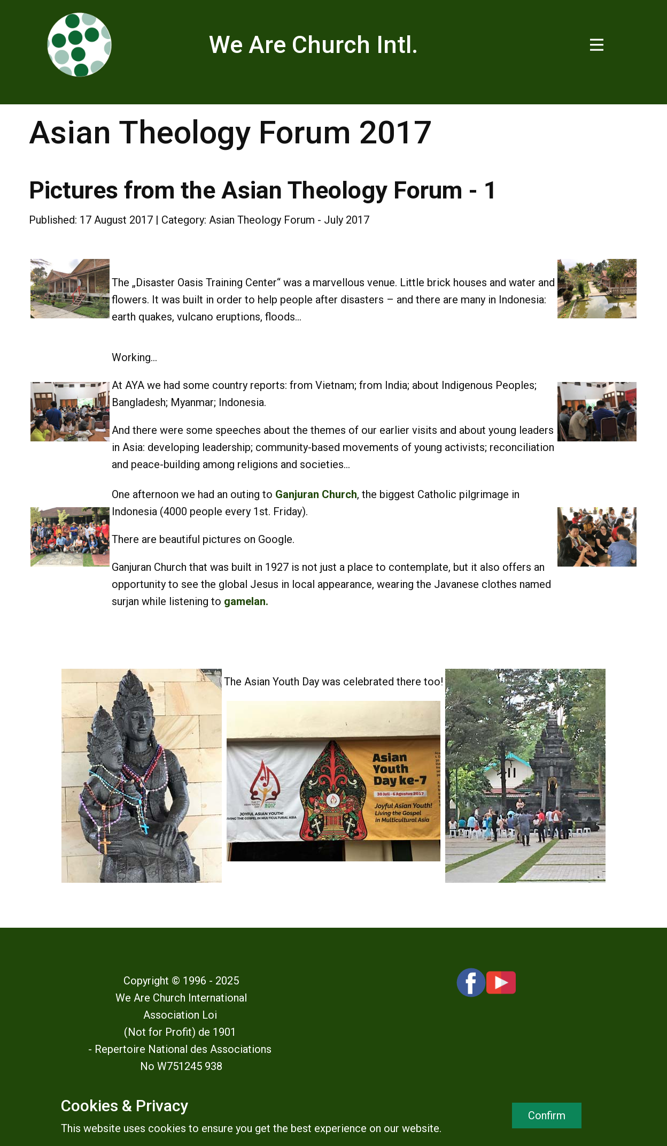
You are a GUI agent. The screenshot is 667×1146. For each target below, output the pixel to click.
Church (339, 494)
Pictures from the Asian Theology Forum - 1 (263, 190)
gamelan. (246, 601)
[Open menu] (597, 45)
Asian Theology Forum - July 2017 (289, 219)
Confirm (546, 1115)
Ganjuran (297, 494)
